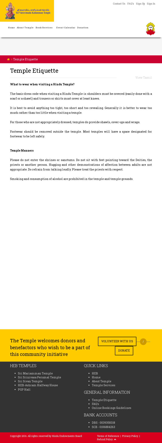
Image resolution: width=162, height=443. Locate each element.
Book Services (43, 27)
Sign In (151, 3)
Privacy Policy (130, 435)
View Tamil (143, 77)
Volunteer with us (117, 341)
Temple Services (103, 385)
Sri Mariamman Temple (35, 373)
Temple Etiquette (104, 400)
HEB (95, 373)
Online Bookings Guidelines (111, 408)
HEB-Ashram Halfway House (38, 385)
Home (11, 27)
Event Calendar (65, 27)
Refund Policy (105, 439)
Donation (82, 27)
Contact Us (119, 3)
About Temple (25, 27)
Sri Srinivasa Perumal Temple (39, 377)
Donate (124, 350)
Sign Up (140, 3)
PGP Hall (24, 389)
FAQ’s (130, 3)
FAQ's (95, 404)
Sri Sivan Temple (30, 381)
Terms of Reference (108, 435)
